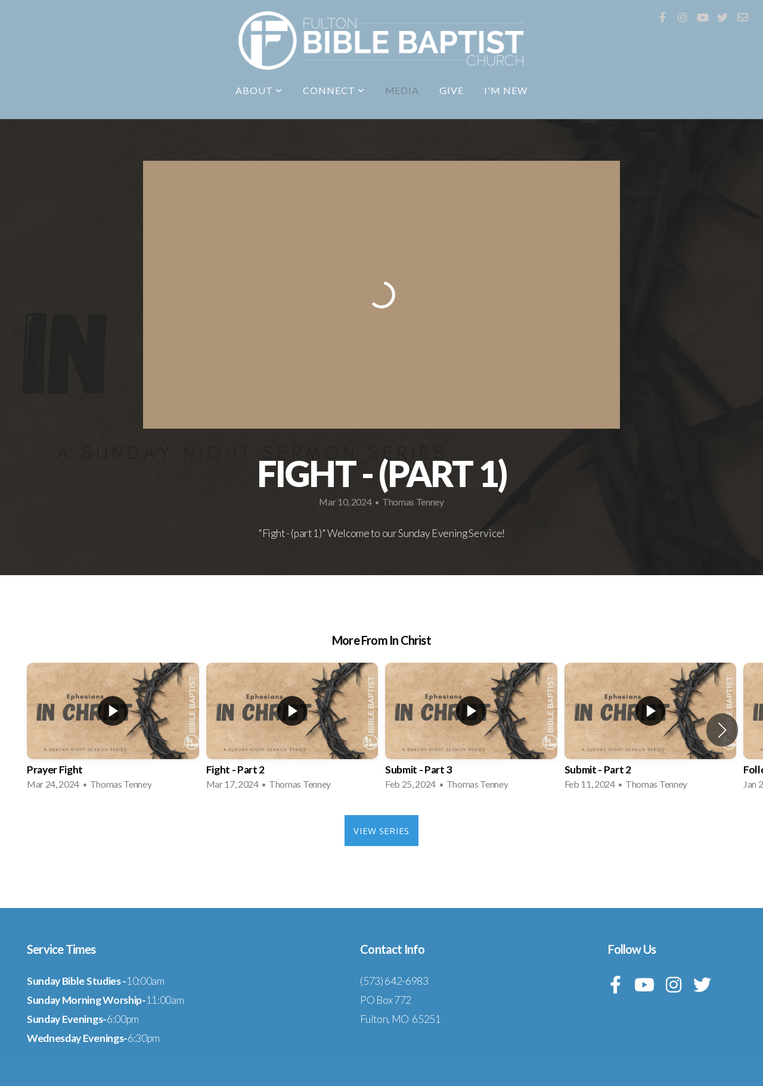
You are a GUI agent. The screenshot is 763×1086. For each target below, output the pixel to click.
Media (402, 90)
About (259, 90)
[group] (113, 730)
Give (451, 90)
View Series (381, 831)
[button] (722, 730)
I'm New (506, 90)
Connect (334, 90)
